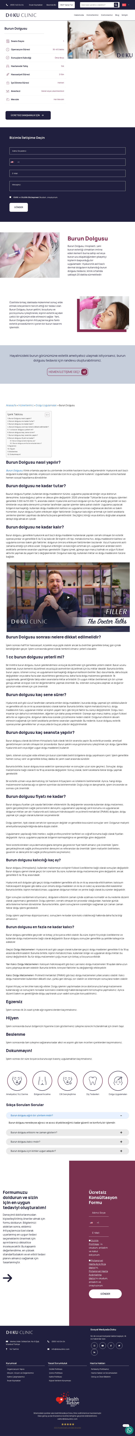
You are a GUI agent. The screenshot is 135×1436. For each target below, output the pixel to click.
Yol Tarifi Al (12, 1349)
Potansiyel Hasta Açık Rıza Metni (97, 1264)
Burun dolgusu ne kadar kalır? (21, 424)
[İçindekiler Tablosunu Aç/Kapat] (46, 415)
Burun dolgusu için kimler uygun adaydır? (33, 1150)
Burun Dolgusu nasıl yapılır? (20, 418)
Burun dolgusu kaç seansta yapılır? (23, 435)
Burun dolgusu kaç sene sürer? (22, 432)
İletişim (125, 15)
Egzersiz (12, 446)
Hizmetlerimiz (92, 15)
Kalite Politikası (55, 1376)
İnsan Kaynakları (36, 5)
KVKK (16, 197)
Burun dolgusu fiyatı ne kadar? (21, 438)
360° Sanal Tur (66, 5)
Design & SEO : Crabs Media (57, 1433)
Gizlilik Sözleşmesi (30, 197)
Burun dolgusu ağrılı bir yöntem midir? (32, 1115)
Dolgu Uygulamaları (46, 405)
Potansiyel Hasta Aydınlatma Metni (98, 1275)
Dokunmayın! (15, 454)
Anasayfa (11, 405)
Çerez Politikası (56, 1373)
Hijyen (12, 449)
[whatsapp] (129, 1430)
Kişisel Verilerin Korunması (60, 1380)
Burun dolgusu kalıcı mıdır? (25, 1141)
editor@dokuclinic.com (67, 1419)
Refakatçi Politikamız (100, 1369)
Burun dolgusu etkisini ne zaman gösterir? (34, 1132)
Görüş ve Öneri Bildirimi (101, 1376)
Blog (117, 15)
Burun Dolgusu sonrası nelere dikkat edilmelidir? (29, 427)
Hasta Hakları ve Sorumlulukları (104, 1373)
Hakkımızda (79, 15)
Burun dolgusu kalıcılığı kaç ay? (23, 441)
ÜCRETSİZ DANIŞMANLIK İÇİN (27, 115)
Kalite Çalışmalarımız (16, 1376)
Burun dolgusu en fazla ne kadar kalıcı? (27, 443)
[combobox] (13, 162)
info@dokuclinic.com (58, 1349)
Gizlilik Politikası (55, 1369)
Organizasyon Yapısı (15, 1369)
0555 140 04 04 (15, 5)
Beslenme (13, 451)
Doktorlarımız (107, 15)
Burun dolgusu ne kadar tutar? (21, 421)
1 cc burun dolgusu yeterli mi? (21, 430)
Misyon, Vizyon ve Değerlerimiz (20, 1373)
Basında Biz (51, 5)
